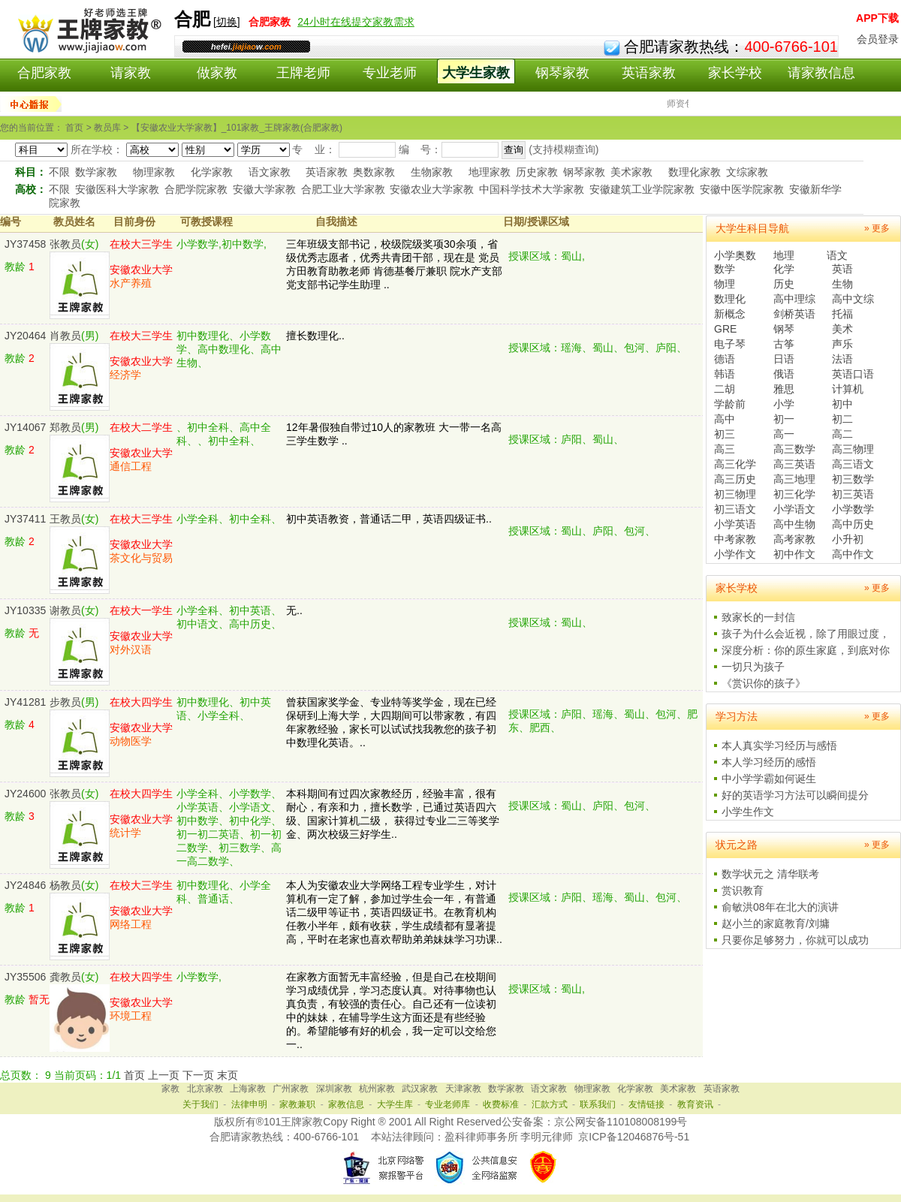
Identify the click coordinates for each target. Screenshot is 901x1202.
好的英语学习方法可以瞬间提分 (795, 795)
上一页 (163, 1075)
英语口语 (853, 374)
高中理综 (794, 299)
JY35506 (25, 977)
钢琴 (783, 329)
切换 (226, 22)
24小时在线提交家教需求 (355, 22)
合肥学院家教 (196, 189)
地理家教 (490, 172)
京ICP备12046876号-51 (633, 1137)
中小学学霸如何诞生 (769, 779)
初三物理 (735, 494)
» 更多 (877, 228)
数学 (724, 269)
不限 (59, 172)
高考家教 (794, 539)
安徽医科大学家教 (117, 189)
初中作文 (794, 554)
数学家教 (96, 172)
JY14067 (25, 427)
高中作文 (853, 554)
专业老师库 (447, 1104)
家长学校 (735, 72)
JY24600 (25, 794)
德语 (724, 359)
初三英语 (853, 494)
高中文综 (853, 299)
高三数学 (794, 449)
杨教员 (65, 885)
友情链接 (646, 1104)
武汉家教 (420, 1088)
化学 (783, 269)
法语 (842, 359)
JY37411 (25, 519)
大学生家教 (476, 72)
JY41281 (25, 702)
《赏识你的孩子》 (764, 683)
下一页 (198, 1075)
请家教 (130, 72)
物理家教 (154, 172)
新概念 (730, 314)
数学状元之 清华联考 (770, 874)
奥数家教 (374, 172)
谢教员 (65, 610)
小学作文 (735, 554)
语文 (837, 255)
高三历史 (735, 479)
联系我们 (598, 1104)
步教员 (65, 702)
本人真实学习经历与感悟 (779, 746)
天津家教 (463, 1088)
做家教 (217, 72)
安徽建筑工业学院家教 (642, 189)
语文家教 (270, 172)
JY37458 (25, 244)
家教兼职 (297, 1104)
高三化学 (735, 464)
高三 (724, 449)
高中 (724, 419)
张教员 (65, 244)
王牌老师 (303, 72)
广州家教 (291, 1088)
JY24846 (25, 885)
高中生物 (794, 524)
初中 (842, 404)
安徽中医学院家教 (742, 189)
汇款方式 (550, 1104)
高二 (842, 434)
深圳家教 (334, 1088)
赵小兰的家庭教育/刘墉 (776, 923)
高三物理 (853, 449)
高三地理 (794, 479)
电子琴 (730, 344)
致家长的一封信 (758, 617)
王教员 (65, 519)
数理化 (730, 299)
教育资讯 (695, 1104)
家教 (170, 1088)
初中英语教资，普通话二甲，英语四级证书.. (389, 519)
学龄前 (730, 404)
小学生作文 (748, 812)
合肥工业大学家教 (343, 189)
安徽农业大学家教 (432, 189)
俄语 (783, 374)
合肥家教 (44, 72)
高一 (783, 434)
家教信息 (346, 1104)
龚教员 (65, 977)
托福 (842, 314)
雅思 (783, 389)
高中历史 (853, 524)
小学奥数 (735, 255)
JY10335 (25, 610)
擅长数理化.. (315, 336)
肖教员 (65, 336)
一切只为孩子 (753, 667)
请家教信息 (821, 72)
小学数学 (853, 509)
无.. (294, 610)
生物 (842, 284)
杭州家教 (377, 1088)
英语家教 (649, 72)
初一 (783, 419)
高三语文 (853, 464)
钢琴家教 (562, 72)
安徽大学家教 (264, 189)
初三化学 (794, 494)
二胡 (724, 389)
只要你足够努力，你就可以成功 (795, 940)
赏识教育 (743, 890)
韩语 (724, 374)
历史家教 (537, 172)
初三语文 (735, 509)
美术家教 (631, 172)
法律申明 (249, 1104)
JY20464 (25, 336)
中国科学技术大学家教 (531, 189)
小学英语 (735, 524)
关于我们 (200, 1104)
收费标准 (501, 1104)
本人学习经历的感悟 (769, 762)
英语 (842, 269)
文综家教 (747, 172)
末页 (227, 1075)
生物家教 (432, 172)
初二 (842, 419)
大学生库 (395, 1104)
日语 (783, 359)
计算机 (847, 389)
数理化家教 (694, 172)
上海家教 (248, 1088)
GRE (725, 329)
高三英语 (794, 464)
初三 (724, 434)
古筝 (783, 344)
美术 (842, 329)
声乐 (842, 344)
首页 (134, 1075)
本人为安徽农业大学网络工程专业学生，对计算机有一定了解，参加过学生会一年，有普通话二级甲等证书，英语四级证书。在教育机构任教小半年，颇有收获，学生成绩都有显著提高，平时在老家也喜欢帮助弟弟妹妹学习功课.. (394, 912)
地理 (783, 255)
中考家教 (735, 539)
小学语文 (794, 509)
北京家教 (205, 1088)
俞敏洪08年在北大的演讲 (780, 907)
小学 (783, 404)
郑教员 (65, 427)
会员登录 (878, 39)
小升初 (847, 539)
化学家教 (212, 172)
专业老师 (390, 72)
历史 (783, 284)
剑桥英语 (794, 314)
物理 (724, 284)
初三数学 (853, 479)
